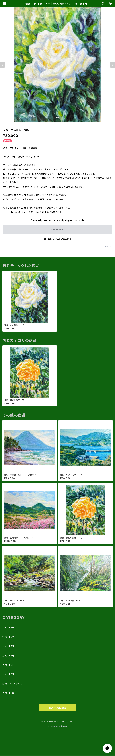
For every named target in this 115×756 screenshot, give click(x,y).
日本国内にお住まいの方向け (57, 238)
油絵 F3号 (8, 655)
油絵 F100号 (9, 693)
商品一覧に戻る (57, 707)
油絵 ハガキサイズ (12, 683)
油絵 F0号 (8, 674)
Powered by (57, 726)
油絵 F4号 (8, 646)
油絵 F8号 (8, 627)
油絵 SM (7, 665)
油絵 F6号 (8, 637)
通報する (108, 246)
